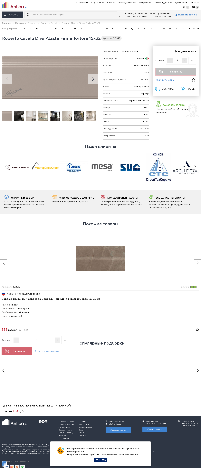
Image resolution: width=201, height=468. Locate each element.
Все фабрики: (9, 28)
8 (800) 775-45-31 (160, 13)
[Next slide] (93, 79)
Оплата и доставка (163, 2)
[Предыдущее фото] (3, 262)
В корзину (170, 71)
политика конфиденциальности (123, 454)
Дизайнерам (181, 2)
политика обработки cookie (92, 454)
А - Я (196, 28)
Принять (100, 460)
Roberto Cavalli (141, 65)
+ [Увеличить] (184, 60)
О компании (82, 2)
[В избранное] (193, 80)
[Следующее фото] (197, 262)
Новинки (111, 2)
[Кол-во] (177, 60)
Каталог (12, 14)
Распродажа (145, 2)
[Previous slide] (7, 79)
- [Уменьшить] (170, 60)
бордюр (145, 93)
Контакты (194, 2)
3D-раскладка (97, 2)
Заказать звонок (186, 14)
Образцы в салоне (127, 2)
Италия (140, 58)
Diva (146, 72)
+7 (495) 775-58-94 (136, 13)
